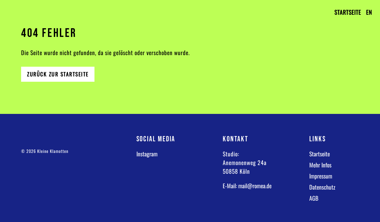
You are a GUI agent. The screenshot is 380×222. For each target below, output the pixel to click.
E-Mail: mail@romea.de (247, 185)
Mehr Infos (320, 165)
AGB (314, 198)
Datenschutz (322, 187)
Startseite (347, 12)
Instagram (147, 153)
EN (369, 12)
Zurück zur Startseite (58, 74)
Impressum (320, 176)
